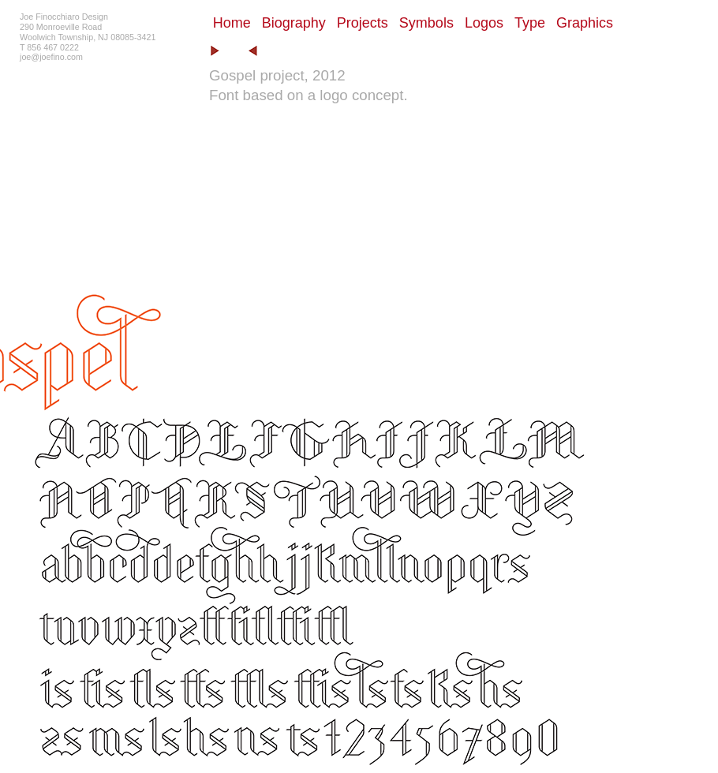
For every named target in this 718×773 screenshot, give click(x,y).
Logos (484, 23)
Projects (362, 23)
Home (232, 23)
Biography (294, 23)
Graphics (584, 23)
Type (529, 23)
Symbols (426, 23)
